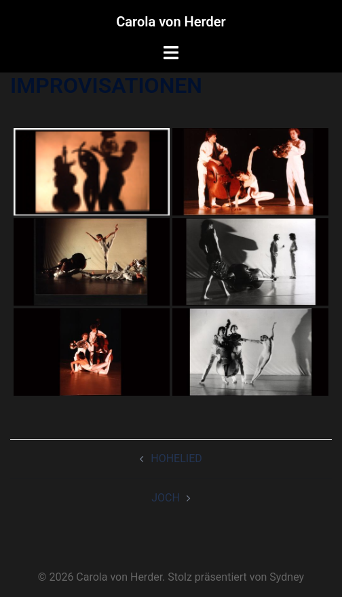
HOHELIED (176, 458)
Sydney (286, 577)
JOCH (165, 497)
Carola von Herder (170, 22)
